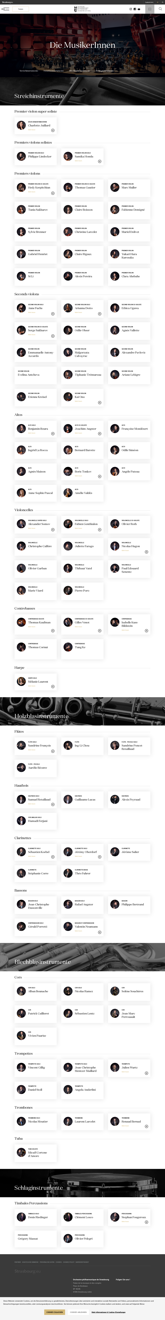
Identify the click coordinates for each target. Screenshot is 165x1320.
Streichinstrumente (30, 71)
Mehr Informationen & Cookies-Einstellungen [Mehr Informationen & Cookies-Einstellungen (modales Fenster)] (108, 1312)
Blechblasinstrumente (87, 71)
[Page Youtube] (140, 9)
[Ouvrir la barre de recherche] (160, 9)
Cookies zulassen (54, 1312)
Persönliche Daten (53, 1262)
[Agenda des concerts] (151, 9)
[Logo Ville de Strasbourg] (7, 2)
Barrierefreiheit (98, 1262)
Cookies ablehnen (78, 1312)
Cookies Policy (81, 1262)
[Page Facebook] (136, 9)
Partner (18, 1262)
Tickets (21, 9)
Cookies (68, 1262)
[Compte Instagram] (132, 9)
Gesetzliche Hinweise (33, 1262)
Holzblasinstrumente (57, 71)
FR (162, 2)
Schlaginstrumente (114, 71)
